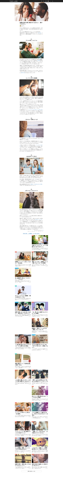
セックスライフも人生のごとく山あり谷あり (35, 109)
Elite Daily (43, 230)
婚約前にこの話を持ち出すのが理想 (36, 184)
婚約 (32, 231)
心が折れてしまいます (38, 219)
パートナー (36, 231)
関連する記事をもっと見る (31, 471)
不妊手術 (38, 60)
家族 (28, 231)
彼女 (38, 231)
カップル (42, 231)
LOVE (32, 302)
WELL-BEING (16, 268)
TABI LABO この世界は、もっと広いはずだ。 (31, 233)
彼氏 (40, 231)
